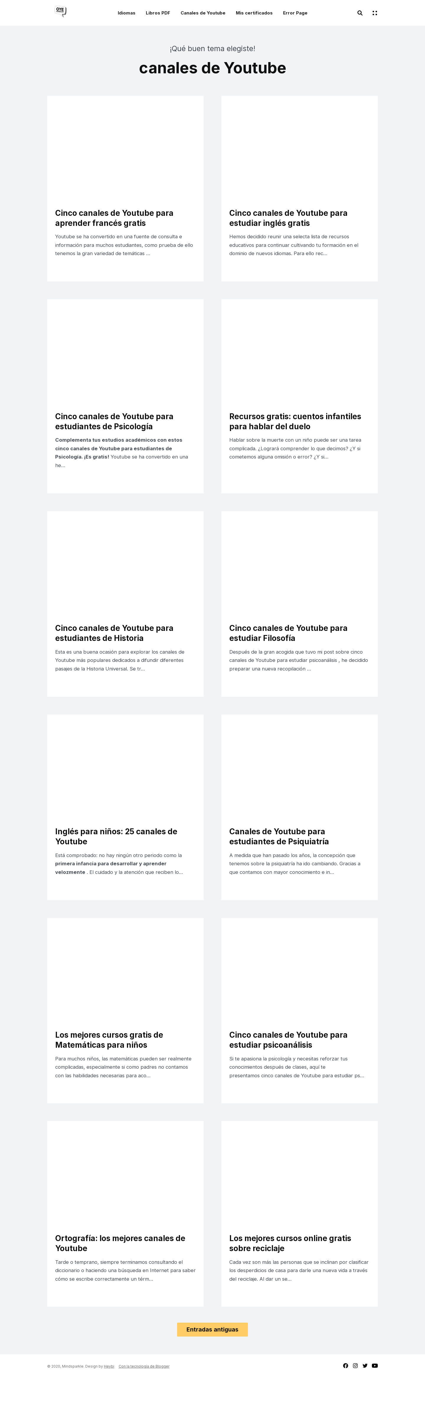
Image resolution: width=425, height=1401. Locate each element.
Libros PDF (158, 13)
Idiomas (126, 13)
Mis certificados (254, 13)
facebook (346, 1388)
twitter (365, 1388)
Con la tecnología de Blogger (144, 1389)
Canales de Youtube (203, 13)
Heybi (109, 1389)
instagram (355, 1388)
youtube (375, 1388)
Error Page (295, 13)
